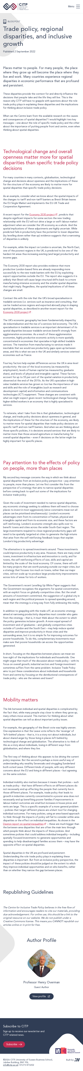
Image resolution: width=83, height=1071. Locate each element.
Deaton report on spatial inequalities (23, 823)
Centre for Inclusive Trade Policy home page (16, 6)
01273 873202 (27, 1065)
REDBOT (77, 1059)
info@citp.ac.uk (10, 1065)
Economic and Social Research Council (68, 1048)
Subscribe (11, 1044)
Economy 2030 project (42, 214)
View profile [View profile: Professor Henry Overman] (39, 996)
